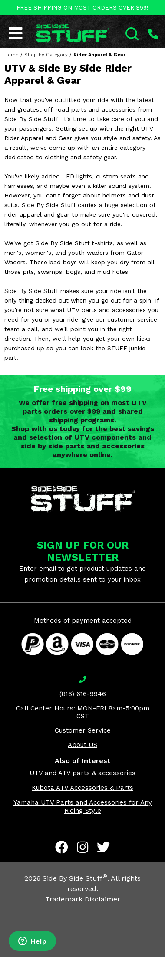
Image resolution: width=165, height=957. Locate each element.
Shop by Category (46, 55)
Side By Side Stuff (75, 878)
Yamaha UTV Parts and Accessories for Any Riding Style (82, 807)
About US (82, 745)
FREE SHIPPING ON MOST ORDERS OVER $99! (82, 7)
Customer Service (83, 730)
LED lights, (78, 176)
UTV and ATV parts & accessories (82, 773)
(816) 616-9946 (82, 694)
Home (11, 55)
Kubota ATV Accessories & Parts (82, 788)
